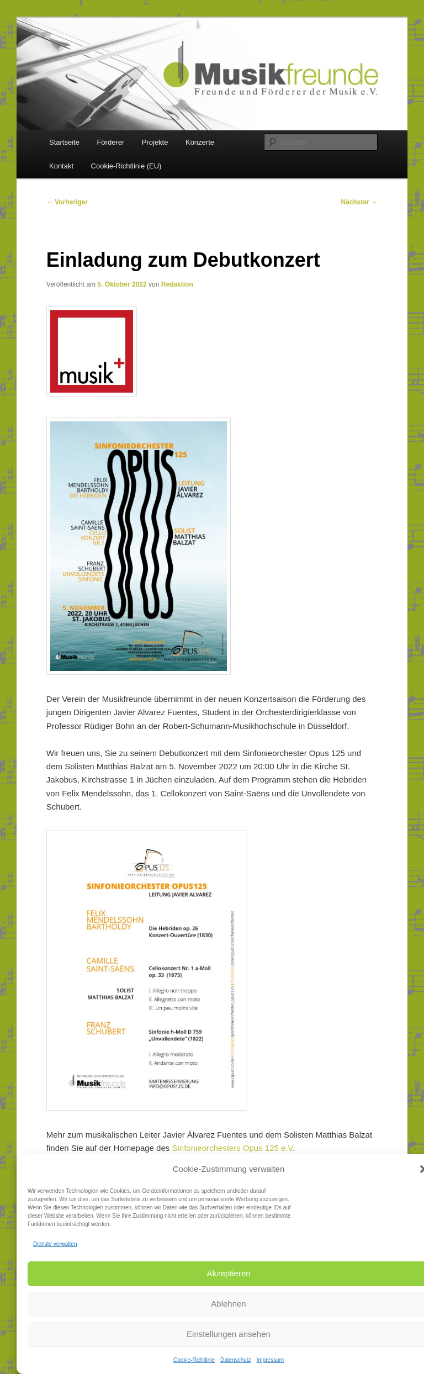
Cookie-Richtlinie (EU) (126, 166)
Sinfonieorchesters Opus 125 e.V (232, 1148)
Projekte (155, 142)
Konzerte (200, 142)
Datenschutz (235, 1360)
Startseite (64, 142)
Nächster (359, 202)
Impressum (270, 1360)
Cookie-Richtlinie (194, 1360)
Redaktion (177, 284)
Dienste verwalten (55, 1244)
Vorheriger (67, 202)
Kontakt (61, 166)
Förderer (110, 142)
